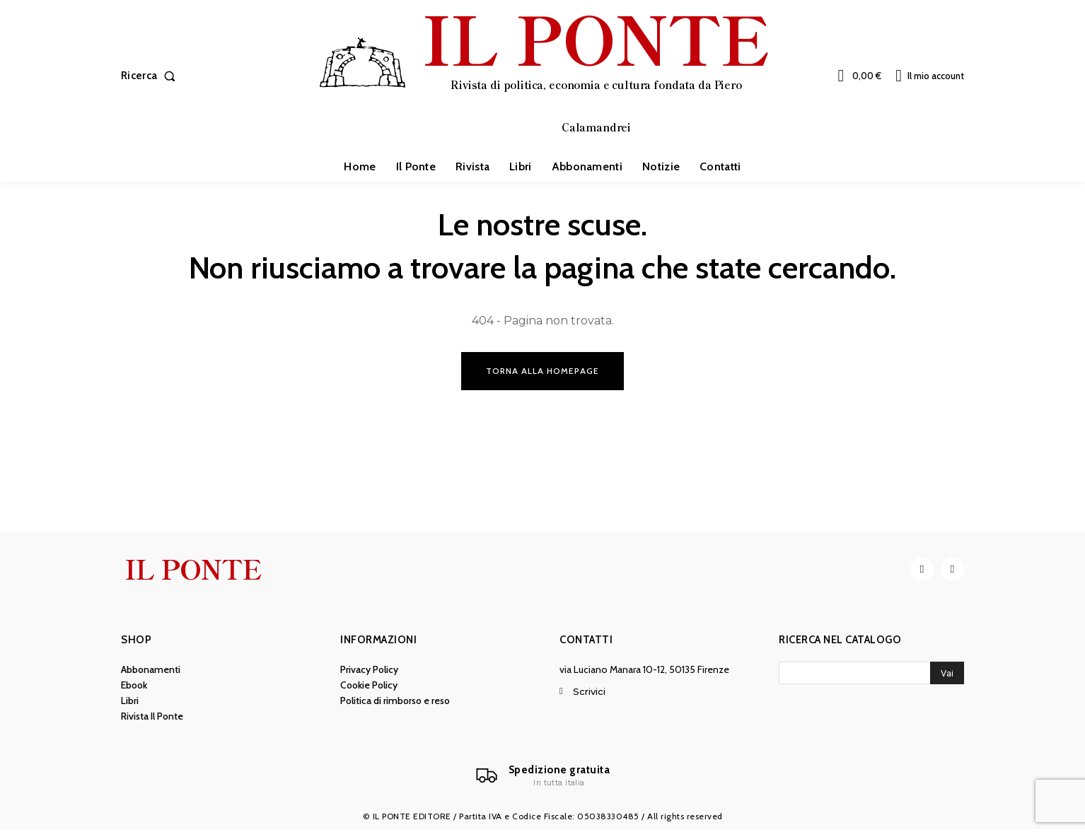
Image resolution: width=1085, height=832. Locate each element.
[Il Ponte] (542, 778)
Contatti (586, 641)
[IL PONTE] (544, 74)
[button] (151, 76)
